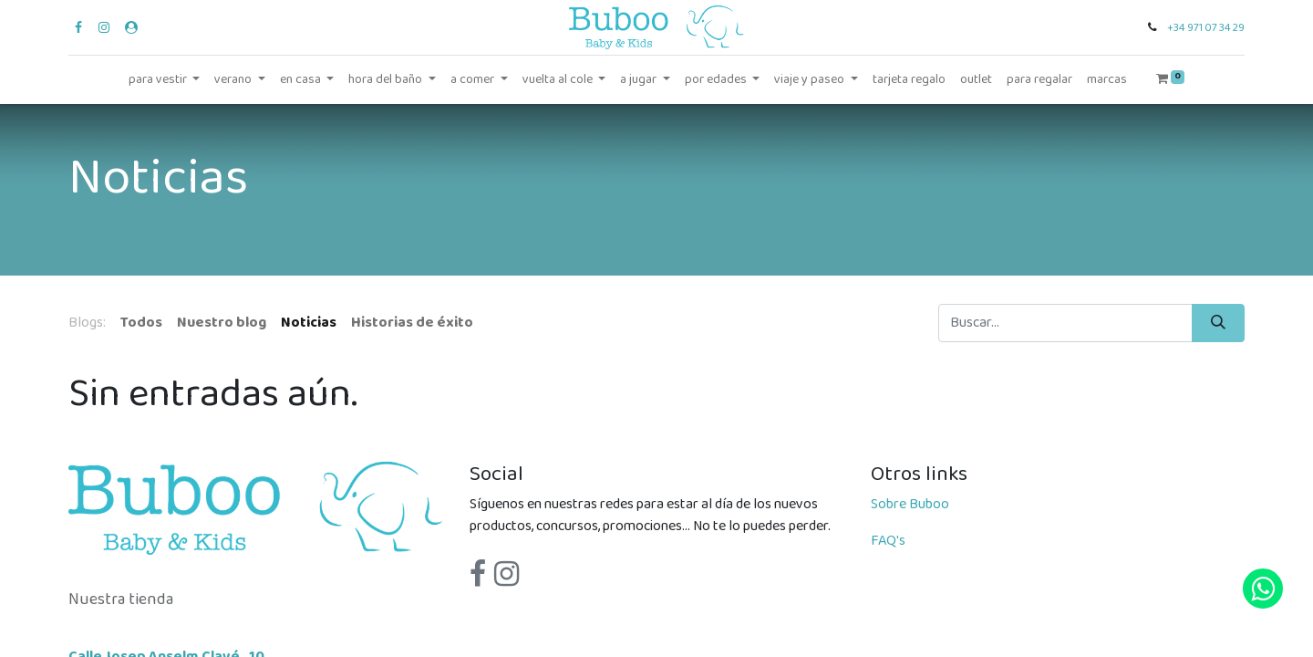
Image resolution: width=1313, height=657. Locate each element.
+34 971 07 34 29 (1206, 27)
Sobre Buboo (910, 504)
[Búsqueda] (1218, 323)
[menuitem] (909, 80)
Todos (141, 322)
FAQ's (888, 540)
